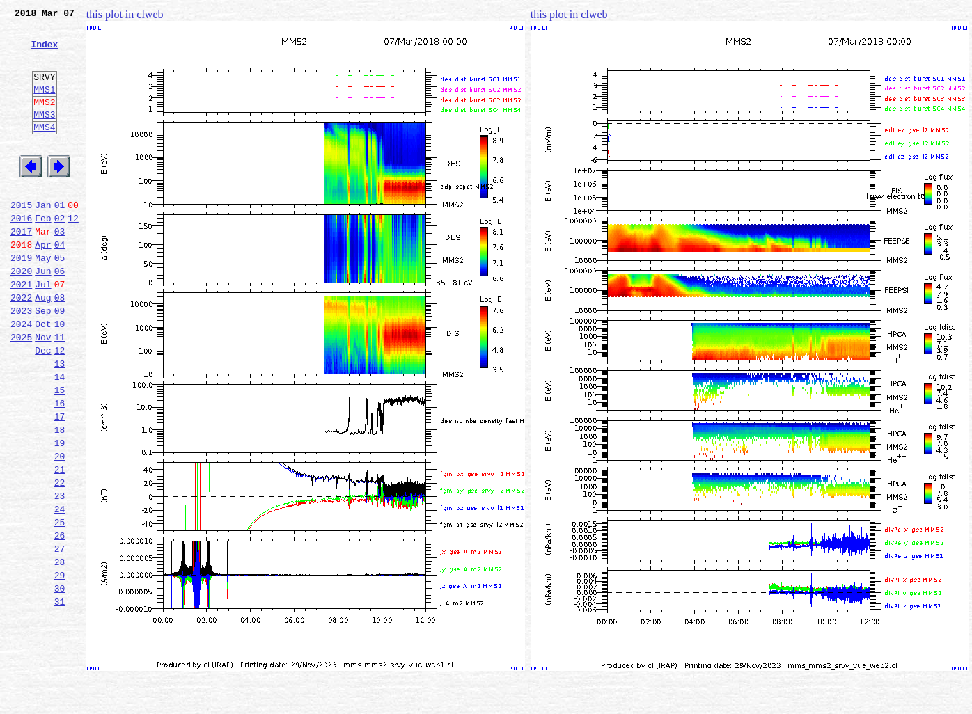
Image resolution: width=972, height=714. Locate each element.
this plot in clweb (125, 14)
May (43, 299)
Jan (43, 238)
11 (59, 391)
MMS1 (44, 106)
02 (59, 253)
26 (59, 620)
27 (59, 636)
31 (59, 697)
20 (59, 529)
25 (59, 605)
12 (73, 253)
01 (59, 238)
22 (59, 559)
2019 (21, 299)
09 (59, 360)
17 (59, 483)
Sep (43, 360)
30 (59, 682)
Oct (43, 376)
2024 (21, 376)
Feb (43, 253)
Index (44, 52)
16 (59, 467)
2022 (21, 345)
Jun (43, 314)
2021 (21, 330)
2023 (21, 360)
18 (59, 498)
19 (59, 513)
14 (59, 437)
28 (59, 651)
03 (59, 268)
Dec (43, 406)
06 (59, 314)
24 (59, 590)
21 (59, 544)
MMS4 (44, 149)
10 (59, 376)
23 (59, 575)
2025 (21, 391)
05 (59, 299)
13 (59, 421)
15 (59, 452)
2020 (21, 314)
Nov (43, 391)
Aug (43, 345)
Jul (43, 330)
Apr (43, 284)
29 (59, 666)
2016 (21, 253)
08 (59, 345)
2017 (21, 268)
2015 (21, 238)
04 (59, 284)
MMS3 (44, 135)
